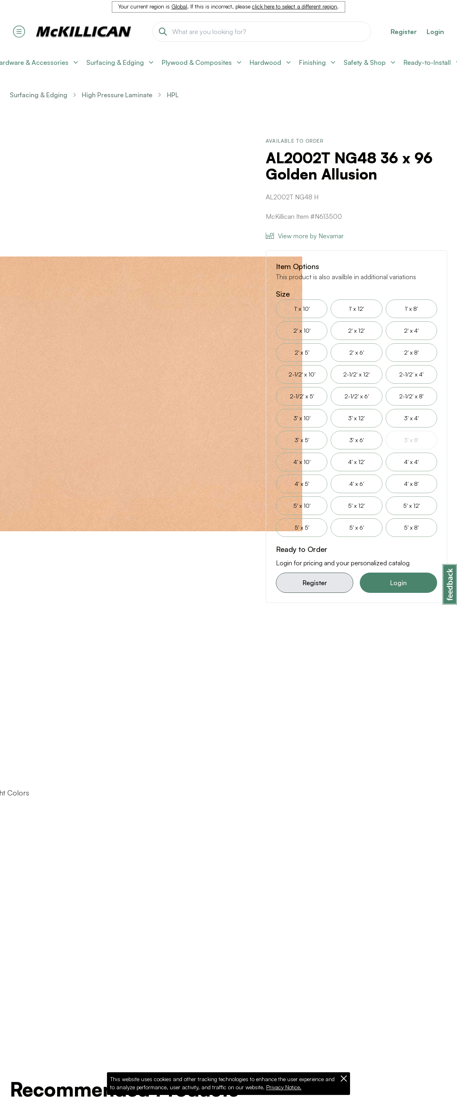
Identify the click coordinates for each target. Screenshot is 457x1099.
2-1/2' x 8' (411, 396)
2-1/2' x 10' (301, 374)
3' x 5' (302, 439)
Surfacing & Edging (38, 95)
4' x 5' (302, 483)
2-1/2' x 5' (302, 396)
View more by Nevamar (305, 236)
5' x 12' (356, 505)
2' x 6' (356, 352)
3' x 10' (301, 418)
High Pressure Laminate (117, 95)
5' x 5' (302, 527)
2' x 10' (301, 330)
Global (179, 6)
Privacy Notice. (283, 1087)
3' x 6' (356, 439)
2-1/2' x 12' (356, 374)
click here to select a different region (294, 6)
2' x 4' (411, 330)
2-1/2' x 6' (356, 396)
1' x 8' (411, 308)
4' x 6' (356, 483)
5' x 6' (356, 527)
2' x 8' (411, 352)
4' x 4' (411, 461)
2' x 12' (356, 330)
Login (435, 32)
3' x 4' (411, 418)
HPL (173, 95)
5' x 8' (411, 527)
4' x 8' (411, 483)
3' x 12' (356, 418)
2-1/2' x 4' (411, 374)
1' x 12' (356, 308)
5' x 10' (301, 505)
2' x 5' (302, 352)
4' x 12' (356, 461)
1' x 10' (302, 308)
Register (315, 583)
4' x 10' (301, 461)
